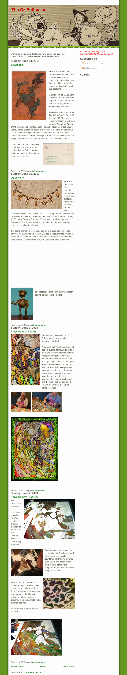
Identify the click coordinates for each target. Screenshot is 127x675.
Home (43, 666)
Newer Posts (17, 666)
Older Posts (69, 666)
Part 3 (17, 611)
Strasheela (17, 64)
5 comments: (40, 171)
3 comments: (40, 325)
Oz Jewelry (17, 177)
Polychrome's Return (23, 331)
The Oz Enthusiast (29, 9)
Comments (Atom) (33, 672)
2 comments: (40, 662)
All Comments (89, 68)
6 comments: (40, 490)
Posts (86, 63)
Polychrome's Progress (25, 497)
